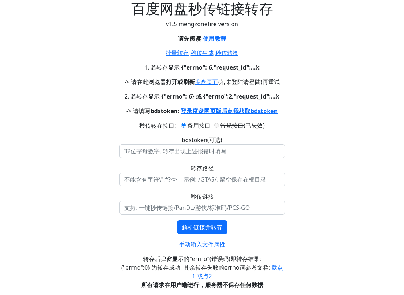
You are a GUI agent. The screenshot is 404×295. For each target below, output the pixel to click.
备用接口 (196, 125)
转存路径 (202, 168)
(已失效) (239, 125)
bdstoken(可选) (202, 140)
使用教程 (214, 38)
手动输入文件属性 (202, 244)
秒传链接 (202, 196)
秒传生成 (202, 53)
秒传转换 (226, 53)
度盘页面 (206, 82)
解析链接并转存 (202, 227)
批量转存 (177, 53)
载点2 (204, 276)
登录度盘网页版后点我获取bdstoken (229, 111)
